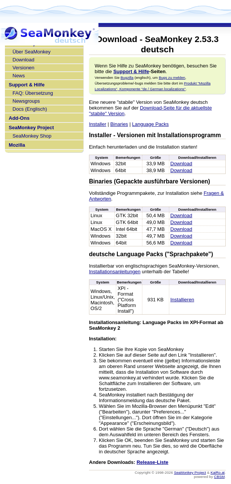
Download (23, 60)
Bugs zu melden (172, 77)
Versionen (23, 67)
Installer (97, 124)
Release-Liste (153, 462)
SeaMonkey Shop (32, 136)
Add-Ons (19, 118)
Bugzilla (126, 77)
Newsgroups (26, 101)
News (18, 75)
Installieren (182, 299)
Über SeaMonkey (31, 52)
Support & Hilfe (27, 85)
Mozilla (17, 145)
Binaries (119, 124)
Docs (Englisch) (29, 109)
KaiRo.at (218, 472)
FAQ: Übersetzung (32, 93)
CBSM (219, 477)
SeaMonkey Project (31, 127)
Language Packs (150, 124)
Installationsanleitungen (114, 271)
